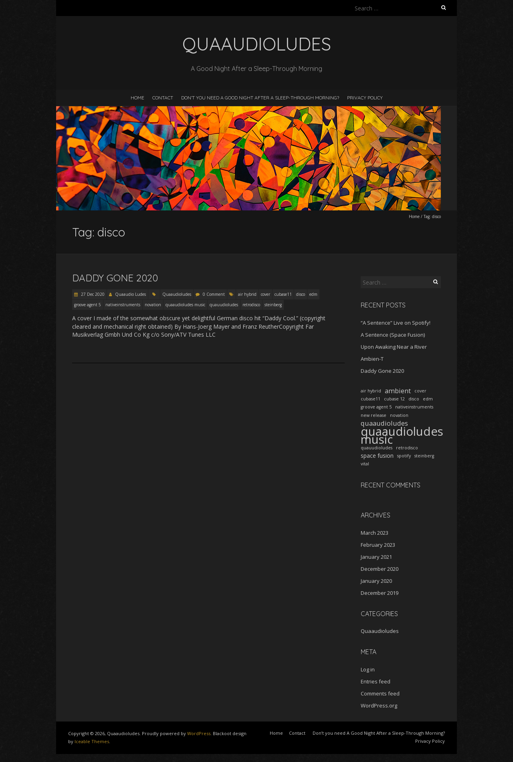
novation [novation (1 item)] (399, 415)
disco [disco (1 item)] (413, 399)
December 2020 (379, 568)
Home (137, 98)
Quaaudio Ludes (130, 294)
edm (313, 294)
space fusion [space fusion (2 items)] (377, 455)
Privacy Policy (365, 98)
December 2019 (379, 592)
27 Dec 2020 (92, 294)
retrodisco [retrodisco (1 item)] (407, 448)
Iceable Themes (92, 741)
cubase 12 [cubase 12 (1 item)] (394, 399)
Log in (368, 669)
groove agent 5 (87, 304)
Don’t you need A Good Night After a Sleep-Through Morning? (260, 98)
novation (153, 304)
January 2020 (376, 580)
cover (265, 294)
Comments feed (380, 693)
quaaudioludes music (185, 304)
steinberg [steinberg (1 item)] (424, 456)
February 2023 (378, 544)
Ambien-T (372, 358)
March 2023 (374, 532)
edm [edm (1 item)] (428, 399)
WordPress (198, 733)
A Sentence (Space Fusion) (393, 334)
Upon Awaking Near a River (394, 346)
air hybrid (247, 294)
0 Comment (214, 294)
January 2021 (376, 556)
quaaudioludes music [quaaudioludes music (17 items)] (402, 435)
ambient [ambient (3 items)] (398, 391)
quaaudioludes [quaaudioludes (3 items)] (384, 423)
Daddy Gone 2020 (115, 278)
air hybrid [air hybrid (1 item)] (371, 391)
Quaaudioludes (176, 294)
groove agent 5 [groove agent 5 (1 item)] (376, 407)
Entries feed (375, 681)
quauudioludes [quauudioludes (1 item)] (376, 448)
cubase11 (283, 294)
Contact (162, 98)
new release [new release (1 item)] (373, 415)
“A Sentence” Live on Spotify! (395, 322)
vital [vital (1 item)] (365, 464)
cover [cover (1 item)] (420, 391)
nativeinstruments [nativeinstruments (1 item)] (414, 407)
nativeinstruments (122, 304)
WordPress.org (379, 705)
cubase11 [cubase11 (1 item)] (370, 399)
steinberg (273, 304)
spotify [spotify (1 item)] (404, 456)
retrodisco (251, 304)
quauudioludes (224, 304)
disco (300, 294)
